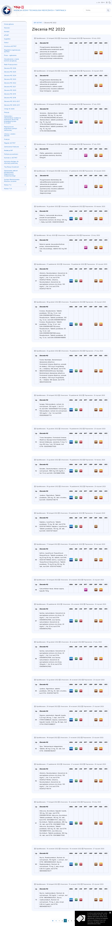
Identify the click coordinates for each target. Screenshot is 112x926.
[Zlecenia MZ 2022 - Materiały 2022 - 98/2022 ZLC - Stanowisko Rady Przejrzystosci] (96, 247)
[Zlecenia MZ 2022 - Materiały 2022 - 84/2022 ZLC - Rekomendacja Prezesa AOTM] (101, 719)
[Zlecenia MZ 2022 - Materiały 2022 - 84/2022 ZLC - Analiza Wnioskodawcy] (76, 719)
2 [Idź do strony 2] (62, 921)
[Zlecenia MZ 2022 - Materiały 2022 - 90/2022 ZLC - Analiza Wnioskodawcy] (76, 526)
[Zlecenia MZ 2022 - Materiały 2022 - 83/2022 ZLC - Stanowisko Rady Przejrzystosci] (96, 748)
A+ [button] (99, 2)
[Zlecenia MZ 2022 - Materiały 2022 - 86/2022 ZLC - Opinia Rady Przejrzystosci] (91, 658)
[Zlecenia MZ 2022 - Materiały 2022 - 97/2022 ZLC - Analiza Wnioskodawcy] (76, 280)
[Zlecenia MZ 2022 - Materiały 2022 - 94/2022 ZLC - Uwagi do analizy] (80, 409)
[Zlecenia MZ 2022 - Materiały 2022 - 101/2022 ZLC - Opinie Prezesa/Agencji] (106, 155)
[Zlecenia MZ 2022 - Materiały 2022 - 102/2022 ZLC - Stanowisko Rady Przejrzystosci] (96, 122)
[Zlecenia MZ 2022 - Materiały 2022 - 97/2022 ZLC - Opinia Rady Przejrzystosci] (91, 280)
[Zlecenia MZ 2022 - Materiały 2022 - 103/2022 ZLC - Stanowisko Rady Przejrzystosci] (96, 85)
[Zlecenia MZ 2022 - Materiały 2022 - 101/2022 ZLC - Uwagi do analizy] (80, 155)
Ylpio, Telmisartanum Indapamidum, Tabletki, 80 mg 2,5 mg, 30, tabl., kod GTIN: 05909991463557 (52, 749)
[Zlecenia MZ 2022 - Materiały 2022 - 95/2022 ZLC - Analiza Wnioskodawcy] (76, 370)
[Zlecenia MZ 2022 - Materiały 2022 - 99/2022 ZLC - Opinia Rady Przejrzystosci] (91, 218)
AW (76, 43)
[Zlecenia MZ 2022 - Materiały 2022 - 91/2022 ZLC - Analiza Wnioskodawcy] (76, 497)
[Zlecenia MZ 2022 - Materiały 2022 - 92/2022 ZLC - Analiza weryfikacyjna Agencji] (71, 470)
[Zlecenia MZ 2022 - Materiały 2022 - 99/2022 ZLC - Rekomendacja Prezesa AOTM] (101, 218)
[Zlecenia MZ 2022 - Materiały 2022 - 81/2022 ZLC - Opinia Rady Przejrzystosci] (91, 823)
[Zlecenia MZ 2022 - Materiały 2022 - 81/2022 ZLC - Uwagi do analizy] (80, 823)
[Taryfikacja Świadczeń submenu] (25, 167)
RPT (85, 43)
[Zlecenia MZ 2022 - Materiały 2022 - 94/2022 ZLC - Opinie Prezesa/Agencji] (106, 409)
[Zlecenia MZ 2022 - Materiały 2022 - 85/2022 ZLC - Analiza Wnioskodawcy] (76, 690)
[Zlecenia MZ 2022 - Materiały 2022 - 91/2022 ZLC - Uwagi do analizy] (80, 497)
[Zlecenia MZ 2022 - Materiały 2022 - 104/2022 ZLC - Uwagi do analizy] (80, 52)
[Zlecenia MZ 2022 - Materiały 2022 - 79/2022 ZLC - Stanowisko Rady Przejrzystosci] (96, 899)
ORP (90, 43)
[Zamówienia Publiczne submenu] (25, 146)
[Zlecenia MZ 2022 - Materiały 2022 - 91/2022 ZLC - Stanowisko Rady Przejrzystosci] (96, 497)
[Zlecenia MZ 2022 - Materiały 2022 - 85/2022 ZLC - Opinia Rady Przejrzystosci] (91, 690)
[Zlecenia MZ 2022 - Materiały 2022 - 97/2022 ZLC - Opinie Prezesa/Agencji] (106, 280)
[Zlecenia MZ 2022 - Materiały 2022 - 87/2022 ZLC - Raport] (85, 620)
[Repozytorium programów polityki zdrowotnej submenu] (25, 128)
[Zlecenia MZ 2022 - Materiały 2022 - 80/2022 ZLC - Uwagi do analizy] (80, 864)
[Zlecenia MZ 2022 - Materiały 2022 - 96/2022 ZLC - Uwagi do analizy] (80, 324)
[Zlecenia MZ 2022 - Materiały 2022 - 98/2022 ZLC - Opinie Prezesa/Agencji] (106, 247)
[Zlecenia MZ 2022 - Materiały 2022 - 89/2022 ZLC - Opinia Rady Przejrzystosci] (91, 559)
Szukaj (108, 10)
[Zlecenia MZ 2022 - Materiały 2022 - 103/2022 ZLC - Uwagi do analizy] (80, 85)
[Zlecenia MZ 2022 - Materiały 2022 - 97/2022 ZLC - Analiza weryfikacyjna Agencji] (71, 280)
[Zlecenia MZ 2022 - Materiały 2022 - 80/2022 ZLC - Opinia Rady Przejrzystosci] (91, 864)
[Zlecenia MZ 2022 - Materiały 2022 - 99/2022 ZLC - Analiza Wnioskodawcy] (76, 218)
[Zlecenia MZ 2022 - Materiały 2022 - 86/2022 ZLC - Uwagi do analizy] (80, 658)
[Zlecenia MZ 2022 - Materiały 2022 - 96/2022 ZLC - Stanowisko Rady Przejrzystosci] (96, 324)
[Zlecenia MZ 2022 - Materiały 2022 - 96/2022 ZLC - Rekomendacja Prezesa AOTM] (101, 324)
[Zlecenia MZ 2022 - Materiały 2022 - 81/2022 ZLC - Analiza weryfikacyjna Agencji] (71, 823)
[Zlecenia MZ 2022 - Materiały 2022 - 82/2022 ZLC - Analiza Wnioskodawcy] (76, 780)
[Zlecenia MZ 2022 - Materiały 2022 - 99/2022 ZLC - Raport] (85, 218)
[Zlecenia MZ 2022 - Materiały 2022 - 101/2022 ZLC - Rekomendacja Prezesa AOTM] (101, 155)
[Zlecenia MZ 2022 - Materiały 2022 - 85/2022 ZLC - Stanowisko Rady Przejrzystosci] (96, 690)
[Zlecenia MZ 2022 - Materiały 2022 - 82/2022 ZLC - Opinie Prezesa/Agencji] (106, 780)
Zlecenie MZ (44, 43)
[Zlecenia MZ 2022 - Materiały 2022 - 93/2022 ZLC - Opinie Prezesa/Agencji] (106, 442)
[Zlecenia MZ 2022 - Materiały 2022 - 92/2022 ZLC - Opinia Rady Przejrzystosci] (91, 470)
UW (80, 43)
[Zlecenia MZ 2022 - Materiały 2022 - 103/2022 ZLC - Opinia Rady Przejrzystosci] (91, 85)
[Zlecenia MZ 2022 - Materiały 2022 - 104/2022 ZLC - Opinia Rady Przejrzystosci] (91, 52)
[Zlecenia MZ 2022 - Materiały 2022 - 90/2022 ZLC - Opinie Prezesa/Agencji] (106, 526)
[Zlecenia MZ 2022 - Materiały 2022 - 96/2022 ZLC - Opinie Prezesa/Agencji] (106, 324)
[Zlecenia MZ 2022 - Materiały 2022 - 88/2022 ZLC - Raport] (85, 589)
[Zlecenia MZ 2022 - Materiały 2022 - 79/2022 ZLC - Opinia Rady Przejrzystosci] (91, 899)
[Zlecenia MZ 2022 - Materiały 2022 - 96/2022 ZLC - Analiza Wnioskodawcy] (76, 324)
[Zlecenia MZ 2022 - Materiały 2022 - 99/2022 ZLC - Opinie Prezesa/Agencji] (106, 218)
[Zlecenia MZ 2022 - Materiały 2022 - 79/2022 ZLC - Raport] (85, 899)
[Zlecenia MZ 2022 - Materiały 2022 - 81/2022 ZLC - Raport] (85, 823)
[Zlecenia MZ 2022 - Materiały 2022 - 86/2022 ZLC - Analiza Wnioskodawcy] (76, 658)
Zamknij (110, 913)
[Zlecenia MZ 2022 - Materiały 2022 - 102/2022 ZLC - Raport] (86, 122)
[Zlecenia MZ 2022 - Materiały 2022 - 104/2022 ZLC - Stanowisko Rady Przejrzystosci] (96, 52)
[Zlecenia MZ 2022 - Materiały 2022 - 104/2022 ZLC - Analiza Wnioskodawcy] (76, 52)
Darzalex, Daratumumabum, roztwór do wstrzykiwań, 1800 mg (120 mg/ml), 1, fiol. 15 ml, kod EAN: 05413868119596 (53, 471)
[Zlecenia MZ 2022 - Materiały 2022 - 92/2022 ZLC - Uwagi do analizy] (80, 470)
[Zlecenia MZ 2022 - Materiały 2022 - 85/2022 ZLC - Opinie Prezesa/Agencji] (106, 690)
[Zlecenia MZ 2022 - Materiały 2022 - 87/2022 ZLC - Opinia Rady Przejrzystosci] (91, 620)
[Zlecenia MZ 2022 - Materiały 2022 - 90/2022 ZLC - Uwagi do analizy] (80, 526)
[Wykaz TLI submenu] (25, 185)
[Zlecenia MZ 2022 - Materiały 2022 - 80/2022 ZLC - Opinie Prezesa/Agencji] (106, 864)
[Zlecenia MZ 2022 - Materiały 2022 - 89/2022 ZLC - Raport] (85, 559)
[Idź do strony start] (53, 920)
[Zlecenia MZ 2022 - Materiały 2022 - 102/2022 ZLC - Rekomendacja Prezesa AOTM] (101, 122)
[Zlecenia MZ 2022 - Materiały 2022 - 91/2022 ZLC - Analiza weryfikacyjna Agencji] (71, 497)
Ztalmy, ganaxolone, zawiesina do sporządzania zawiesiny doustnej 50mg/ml (51, 155)
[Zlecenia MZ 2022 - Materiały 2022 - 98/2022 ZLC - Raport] (85, 247)
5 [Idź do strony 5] (71, 921)
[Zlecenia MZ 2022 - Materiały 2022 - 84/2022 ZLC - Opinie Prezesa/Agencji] (106, 719)
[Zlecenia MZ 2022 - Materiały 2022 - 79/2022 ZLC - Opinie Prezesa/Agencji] (106, 899)
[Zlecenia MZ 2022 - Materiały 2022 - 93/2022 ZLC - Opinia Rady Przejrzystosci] (91, 442)
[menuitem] (12, 24)
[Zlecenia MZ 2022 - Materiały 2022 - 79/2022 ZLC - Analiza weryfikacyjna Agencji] (71, 899)
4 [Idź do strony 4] (68, 921)
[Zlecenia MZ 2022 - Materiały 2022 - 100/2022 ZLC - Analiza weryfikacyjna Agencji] (71, 186)
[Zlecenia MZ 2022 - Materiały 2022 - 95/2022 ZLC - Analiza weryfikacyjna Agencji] (71, 370)
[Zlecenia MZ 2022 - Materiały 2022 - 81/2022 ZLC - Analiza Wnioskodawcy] (76, 823)
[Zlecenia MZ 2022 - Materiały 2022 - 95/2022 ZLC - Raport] (85, 370)
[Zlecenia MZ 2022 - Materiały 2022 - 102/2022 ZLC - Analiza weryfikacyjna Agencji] (71, 122)
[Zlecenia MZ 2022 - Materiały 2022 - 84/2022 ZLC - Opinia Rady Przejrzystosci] (91, 719)
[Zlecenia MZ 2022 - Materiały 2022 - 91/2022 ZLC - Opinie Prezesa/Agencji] (106, 497)
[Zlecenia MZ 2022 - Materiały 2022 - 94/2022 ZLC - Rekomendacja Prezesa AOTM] (100, 409)
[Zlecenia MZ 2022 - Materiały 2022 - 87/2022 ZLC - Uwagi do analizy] (80, 620)
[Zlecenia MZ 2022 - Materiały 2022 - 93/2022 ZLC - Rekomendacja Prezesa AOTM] (100, 442)
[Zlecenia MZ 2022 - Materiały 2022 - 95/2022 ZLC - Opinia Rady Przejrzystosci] (91, 370)
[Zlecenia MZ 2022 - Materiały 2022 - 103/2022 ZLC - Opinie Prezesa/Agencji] (106, 85)
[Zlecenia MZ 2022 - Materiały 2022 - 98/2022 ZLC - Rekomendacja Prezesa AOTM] (101, 247)
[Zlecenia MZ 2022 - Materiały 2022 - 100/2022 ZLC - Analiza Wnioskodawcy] (76, 186)
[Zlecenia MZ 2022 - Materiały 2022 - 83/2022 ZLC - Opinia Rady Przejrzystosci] (91, 748)
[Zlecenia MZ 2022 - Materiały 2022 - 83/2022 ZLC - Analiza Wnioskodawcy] (76, 748)
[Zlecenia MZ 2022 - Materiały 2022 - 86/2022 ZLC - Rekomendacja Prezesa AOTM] (101, 658)
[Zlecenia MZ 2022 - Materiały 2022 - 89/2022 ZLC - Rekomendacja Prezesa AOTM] (101, 559)
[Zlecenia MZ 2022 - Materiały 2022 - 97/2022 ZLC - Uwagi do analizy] (80, 280)
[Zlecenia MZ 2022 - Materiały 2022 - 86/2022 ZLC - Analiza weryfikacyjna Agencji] (71, 658)
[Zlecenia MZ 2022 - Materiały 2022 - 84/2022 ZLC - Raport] (85, 719)
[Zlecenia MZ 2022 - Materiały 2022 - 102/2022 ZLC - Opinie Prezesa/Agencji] (106, 122)
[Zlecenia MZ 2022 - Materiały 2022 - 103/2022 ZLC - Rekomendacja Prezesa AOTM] (101, 85)
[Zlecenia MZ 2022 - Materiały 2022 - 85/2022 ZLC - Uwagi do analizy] (80, 690)
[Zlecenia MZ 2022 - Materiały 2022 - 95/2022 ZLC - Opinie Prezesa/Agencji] (106, 370)
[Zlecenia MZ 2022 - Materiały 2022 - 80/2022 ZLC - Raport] (85, 864)
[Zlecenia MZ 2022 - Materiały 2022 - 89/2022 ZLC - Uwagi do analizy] (80, 559)
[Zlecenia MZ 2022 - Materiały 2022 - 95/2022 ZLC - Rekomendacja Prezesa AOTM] (101, 370)
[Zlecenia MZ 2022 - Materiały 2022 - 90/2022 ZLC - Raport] (85, 526)
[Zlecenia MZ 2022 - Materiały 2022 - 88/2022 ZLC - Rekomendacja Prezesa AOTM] (101, 589)
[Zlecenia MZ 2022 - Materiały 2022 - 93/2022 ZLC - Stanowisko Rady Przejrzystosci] (96, 442)
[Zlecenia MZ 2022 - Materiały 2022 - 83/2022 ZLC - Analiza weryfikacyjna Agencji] (71, 748)
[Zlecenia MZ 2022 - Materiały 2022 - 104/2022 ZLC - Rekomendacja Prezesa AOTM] (101, 52)
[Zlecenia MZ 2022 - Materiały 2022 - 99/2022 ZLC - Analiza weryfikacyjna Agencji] (71, 218)
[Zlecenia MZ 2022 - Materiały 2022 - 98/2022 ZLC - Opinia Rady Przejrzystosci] (91, 247)
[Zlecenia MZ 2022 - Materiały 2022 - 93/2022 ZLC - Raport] (85, 442)
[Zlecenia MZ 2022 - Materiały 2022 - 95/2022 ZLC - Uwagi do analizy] (80, 370)
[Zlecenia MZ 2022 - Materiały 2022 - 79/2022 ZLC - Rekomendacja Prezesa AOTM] (101, 899)
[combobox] (97, 10)
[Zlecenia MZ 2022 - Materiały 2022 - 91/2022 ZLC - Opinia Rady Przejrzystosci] (91, 497)
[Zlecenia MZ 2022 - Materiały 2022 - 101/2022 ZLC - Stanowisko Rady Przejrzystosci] (96, 155)
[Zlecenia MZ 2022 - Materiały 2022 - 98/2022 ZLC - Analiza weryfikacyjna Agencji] (71, 247)
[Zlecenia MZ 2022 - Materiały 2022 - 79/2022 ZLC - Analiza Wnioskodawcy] (76, 899)
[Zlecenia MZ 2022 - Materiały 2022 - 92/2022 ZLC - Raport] (85, 470)
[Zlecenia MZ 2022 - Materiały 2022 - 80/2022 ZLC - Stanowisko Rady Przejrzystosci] (96, 864)
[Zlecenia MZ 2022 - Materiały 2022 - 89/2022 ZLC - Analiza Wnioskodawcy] (76, 559)
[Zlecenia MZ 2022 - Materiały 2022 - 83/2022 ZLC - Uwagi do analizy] (80, 748)
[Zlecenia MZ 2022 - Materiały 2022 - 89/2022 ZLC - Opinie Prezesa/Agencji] (106, 559)
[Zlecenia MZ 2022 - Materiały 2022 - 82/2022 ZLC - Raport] (85, 780)
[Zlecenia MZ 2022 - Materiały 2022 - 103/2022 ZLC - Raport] (86, 85)
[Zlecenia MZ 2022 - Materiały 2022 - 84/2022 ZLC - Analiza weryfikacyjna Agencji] (71, 719)
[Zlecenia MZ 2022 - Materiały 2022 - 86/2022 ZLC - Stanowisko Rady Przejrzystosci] (96, 658)
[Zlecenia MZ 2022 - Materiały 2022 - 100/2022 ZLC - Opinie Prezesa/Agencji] (106, 186)
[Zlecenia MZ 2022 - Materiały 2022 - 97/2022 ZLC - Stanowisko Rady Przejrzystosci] (96, 280)
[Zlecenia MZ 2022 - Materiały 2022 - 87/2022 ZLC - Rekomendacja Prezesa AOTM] (100, 620)
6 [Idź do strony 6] (74, 921)
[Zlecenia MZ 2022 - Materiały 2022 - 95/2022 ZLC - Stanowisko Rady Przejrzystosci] (96, 370)
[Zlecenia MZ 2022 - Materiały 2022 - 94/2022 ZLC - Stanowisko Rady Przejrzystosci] (96, 409)
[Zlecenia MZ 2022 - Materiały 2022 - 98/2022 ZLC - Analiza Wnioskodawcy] (76, 247)
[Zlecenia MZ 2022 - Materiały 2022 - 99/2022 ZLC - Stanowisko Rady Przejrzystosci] (96, 218)
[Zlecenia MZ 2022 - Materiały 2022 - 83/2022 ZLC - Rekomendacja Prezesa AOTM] (100, 748)
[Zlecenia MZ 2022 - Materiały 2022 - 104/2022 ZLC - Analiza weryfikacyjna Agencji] (71, 52)
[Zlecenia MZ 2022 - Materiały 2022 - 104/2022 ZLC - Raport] (86, 52)
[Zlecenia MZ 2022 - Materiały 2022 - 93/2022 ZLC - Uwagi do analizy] (80, 442)
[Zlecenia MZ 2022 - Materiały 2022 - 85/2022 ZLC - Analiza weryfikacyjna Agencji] (71, 690)
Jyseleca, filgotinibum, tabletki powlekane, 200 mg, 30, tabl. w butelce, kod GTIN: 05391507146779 (53, 691)
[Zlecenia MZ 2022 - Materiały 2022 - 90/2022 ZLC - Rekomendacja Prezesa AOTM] (101, 526)
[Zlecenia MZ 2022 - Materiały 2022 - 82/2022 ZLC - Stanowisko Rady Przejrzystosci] (96, 780)
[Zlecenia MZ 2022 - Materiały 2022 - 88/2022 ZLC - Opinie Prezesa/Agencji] (106, 589)
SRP (95, 43)
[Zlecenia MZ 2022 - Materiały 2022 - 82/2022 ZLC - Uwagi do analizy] (80, 780)
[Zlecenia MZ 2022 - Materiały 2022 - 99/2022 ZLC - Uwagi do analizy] (80, 218)
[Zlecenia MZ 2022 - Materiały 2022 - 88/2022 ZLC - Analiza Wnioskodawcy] (76, 589)
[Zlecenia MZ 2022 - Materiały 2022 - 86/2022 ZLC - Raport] (85, 658)
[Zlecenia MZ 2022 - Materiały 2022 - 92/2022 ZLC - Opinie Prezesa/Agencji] (106, 470)
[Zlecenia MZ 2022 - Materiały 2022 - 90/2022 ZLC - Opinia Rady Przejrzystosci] (91, 526)
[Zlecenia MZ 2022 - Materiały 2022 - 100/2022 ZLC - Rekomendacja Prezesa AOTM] (101, 186)
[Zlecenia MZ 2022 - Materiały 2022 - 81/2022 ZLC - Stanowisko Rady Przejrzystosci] (96, 823)
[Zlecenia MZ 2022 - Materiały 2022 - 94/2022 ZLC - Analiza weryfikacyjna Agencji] (71, 409)
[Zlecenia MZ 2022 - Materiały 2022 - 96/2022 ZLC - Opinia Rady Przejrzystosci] (91, 324)
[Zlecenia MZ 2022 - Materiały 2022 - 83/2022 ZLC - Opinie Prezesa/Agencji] (106, 748)
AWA (71, 43)
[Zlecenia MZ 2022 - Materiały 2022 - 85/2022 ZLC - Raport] (85, 690)
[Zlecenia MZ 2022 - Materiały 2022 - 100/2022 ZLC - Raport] (86, 186)
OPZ (105, 43)
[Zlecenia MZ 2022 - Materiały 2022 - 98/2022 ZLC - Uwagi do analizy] (80, 247)
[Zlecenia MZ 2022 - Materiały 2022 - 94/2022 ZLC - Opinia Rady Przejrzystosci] (91, 409)
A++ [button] (103, 2)
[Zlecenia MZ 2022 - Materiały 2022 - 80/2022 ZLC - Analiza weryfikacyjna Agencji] (71, 864)
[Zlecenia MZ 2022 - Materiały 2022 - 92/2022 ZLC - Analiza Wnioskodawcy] (76, 470)
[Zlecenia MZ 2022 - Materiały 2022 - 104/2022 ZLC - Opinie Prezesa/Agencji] (106, 52)
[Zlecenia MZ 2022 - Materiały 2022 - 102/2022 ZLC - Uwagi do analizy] (80, 122)
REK (100, 43)
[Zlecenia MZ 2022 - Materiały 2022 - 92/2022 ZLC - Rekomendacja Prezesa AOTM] (101, 470)
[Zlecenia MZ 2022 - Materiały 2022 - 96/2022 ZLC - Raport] (85, 324)
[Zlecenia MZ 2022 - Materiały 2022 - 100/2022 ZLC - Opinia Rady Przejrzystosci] (91, 186)
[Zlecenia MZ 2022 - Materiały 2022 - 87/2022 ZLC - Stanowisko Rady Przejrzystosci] (96, 620)
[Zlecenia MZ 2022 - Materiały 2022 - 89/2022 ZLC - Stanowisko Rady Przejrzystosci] (96, 559)
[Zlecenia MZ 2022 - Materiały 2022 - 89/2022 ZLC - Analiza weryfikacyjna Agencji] (71, 559)
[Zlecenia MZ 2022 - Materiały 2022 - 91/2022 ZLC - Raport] (85, 497)
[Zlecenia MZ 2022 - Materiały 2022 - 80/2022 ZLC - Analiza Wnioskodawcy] (76, 864)
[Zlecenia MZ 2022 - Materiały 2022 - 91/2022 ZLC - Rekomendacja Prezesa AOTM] (101, 497)
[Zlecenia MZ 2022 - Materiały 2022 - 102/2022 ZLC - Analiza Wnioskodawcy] (76, 122)
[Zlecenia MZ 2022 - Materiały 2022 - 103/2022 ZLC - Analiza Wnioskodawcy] (76, 85)
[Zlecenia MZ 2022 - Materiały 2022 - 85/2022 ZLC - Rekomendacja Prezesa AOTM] (101, 690)
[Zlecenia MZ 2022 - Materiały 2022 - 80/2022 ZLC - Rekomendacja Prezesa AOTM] (101, 864)
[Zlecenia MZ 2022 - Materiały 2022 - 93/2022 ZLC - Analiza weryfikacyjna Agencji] (71, 442)
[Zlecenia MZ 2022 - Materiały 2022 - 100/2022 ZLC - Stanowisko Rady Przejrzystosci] (96, 186)
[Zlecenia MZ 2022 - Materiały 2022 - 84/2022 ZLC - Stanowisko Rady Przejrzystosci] (96, 719)
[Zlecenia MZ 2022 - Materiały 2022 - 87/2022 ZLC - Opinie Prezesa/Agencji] (106, 620)
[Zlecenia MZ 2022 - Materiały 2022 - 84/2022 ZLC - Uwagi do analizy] (80, 719)
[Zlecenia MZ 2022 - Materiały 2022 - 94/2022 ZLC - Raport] (85, 409)
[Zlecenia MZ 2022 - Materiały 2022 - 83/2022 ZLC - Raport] (85, 748)
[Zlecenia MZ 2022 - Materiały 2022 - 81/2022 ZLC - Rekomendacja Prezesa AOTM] (101, 823)
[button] (107, 2)
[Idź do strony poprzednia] (56, 920)
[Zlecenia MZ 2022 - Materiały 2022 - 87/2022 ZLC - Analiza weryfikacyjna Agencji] (71, 620)
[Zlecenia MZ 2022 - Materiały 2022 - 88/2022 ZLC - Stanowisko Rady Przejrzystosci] (96, 589)
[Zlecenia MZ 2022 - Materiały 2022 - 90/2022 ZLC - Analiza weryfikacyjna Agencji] (71, 526)
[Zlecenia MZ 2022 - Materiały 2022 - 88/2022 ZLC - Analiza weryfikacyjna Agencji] (71, 589)
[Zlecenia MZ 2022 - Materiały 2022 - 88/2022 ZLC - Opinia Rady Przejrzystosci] (91, 589)
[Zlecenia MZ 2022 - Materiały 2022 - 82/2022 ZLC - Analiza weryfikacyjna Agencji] (71, 780)
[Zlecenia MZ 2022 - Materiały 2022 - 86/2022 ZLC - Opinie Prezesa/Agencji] (106, 658)
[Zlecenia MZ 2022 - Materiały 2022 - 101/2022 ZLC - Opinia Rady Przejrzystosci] (91, 155)
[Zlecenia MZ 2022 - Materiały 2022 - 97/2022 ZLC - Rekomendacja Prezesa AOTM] (101, 280)
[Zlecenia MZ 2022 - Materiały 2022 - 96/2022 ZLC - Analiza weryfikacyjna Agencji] (71, 324)
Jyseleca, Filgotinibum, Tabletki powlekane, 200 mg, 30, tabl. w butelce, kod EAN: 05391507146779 (53, 497)
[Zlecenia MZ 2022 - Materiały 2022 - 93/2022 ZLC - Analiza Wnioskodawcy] (76, 442)
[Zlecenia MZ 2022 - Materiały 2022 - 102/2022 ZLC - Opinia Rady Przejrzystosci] (91, 122)
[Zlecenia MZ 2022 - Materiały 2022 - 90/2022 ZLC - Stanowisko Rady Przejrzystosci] (96, 526)
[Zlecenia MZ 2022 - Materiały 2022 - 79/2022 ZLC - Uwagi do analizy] (80, 899)
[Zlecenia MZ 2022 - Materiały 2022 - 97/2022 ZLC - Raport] (85, 280)
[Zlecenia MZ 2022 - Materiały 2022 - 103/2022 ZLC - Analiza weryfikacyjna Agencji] (71, 85)
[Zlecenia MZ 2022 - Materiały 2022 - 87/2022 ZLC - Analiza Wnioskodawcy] (76, 620)
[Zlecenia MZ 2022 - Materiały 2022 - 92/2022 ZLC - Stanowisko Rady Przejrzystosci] (96, 470)
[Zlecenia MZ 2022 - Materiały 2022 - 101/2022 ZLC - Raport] (85, 155)
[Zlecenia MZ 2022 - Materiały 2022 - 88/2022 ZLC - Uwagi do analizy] (80, 589)
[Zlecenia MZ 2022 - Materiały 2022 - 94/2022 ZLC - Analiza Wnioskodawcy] (76, 409)
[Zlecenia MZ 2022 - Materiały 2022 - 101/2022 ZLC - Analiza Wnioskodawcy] (76, 155)
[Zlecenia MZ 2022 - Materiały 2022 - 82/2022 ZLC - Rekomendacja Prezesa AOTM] (100, 780)
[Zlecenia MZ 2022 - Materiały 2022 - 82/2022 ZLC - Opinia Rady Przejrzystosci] (91, 780)
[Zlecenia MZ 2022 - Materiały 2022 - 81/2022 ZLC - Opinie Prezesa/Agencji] (106, 823)
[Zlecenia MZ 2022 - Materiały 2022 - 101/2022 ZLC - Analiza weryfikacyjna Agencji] (71, 155)
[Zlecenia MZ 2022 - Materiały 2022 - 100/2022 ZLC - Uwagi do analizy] (80, 186)
